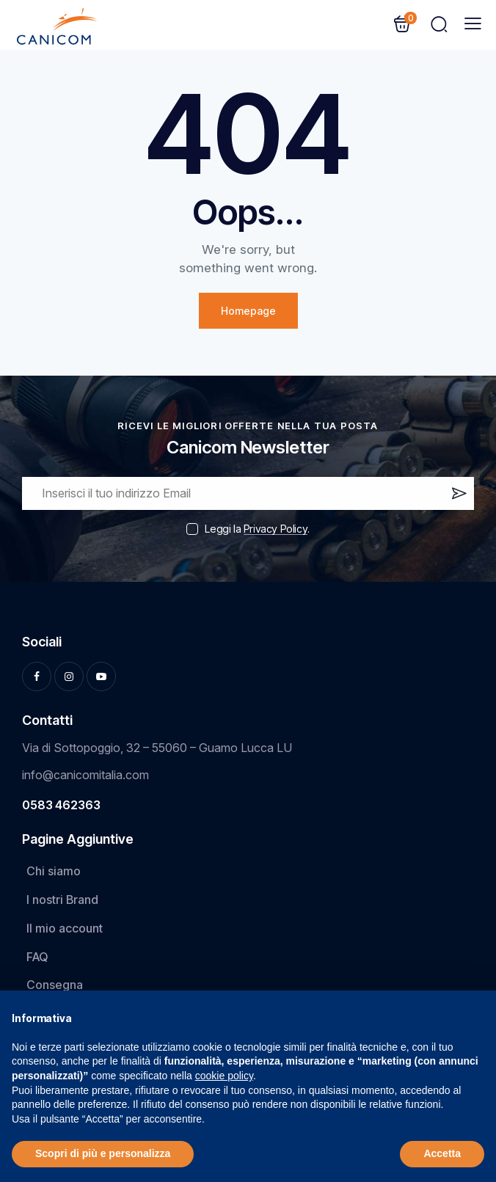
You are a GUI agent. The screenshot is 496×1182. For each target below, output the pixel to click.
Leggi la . (257, 528)
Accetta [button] (442, 1153)
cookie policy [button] (224, 1075)
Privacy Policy (275, 529)
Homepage (248, 310)
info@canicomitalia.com (85, 774)
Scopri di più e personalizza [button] (102, 1153)
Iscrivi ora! (457, 497)
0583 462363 (61, 805)
